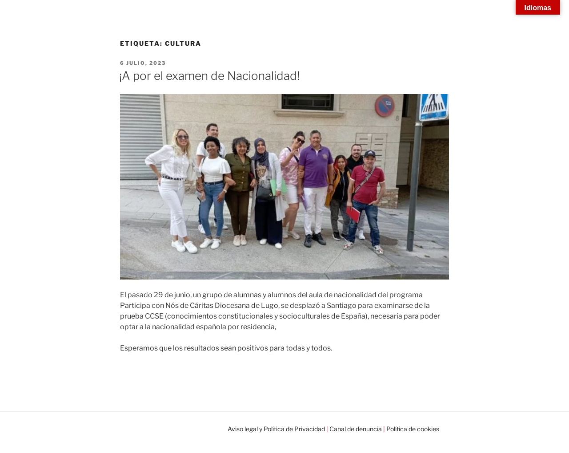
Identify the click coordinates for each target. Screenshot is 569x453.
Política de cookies (412, 429)
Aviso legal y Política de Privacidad (276, 429)
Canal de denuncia (355, 429)
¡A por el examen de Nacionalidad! (209, 76)
